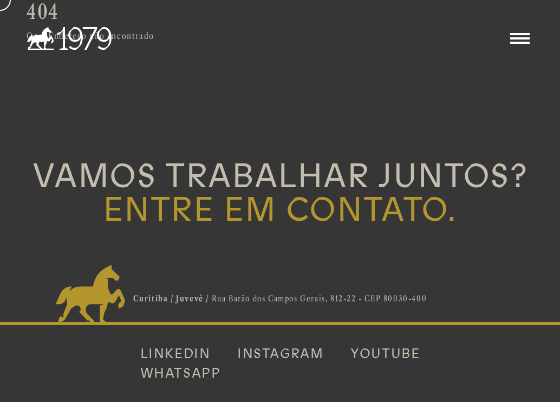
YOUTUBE (385, 354)
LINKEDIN (175, 354)
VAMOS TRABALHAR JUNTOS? (280, 193)
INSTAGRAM (280, 354)
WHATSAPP (180, 373)
